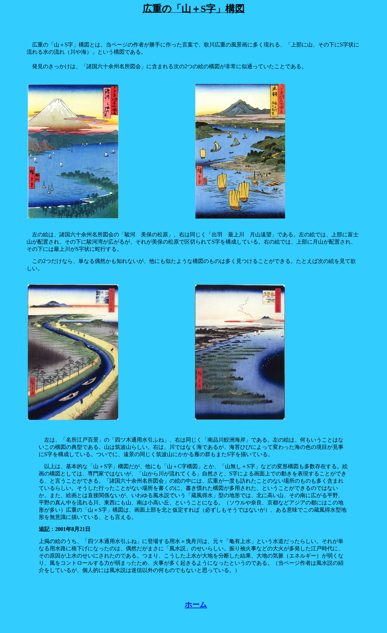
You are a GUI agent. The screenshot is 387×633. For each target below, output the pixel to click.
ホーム (196, 605)
